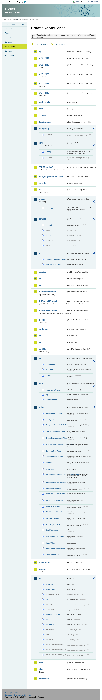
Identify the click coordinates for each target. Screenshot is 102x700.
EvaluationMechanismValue (56, 438)
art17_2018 (44, 93)
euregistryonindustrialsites (51, 176)
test (40, 578)
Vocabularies (10, 47)
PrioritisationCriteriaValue (55, 512)
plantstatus (50, 369)
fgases (42, 199)
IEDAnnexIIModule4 (48, 310)
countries (49, 208)
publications (44, 562)
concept (49, 225)
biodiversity (44, 102)
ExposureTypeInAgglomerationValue (56, 444)
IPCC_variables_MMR (54, 264)
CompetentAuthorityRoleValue (56, 425)
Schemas (8, 42)
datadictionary (45, 122)
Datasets (8, 29)
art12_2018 (44, 65)
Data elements (10, 38)
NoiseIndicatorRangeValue (56, 482)
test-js (48, 619)
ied (40, 285)
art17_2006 (44, 74)
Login (77, 1)
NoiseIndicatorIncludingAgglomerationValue (56, 474)
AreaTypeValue (51, 420)
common (43, 115)
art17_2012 (44, 83)
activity (48, 152)
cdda (41, 109)
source (48, 235)
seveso (42, 569)
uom (41, 663)
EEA (15, 2)
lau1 (41, 336)
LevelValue (50, 469)
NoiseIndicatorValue (53, 489)
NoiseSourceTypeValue (54, 500)
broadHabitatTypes (53, 390)
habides (42, 272)
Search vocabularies (41, 44)
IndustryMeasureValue (54, 456)
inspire (42, 320)
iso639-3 (49, 463)
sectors (48, 376)
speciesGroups (51, 399)
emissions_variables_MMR (56, 260)
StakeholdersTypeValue (55, 536)
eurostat (43, 183)
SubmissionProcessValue (55, 548)
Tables (7, 33)
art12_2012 (44, 58)
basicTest (49, 585)
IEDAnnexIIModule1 (48, 292)
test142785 (50, 624)
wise (41, 669)
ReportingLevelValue (54, 525)
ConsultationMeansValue (55, 431)
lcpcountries (50, 364)
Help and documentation (14, 24)
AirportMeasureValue (54, 413)
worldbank (44, 679)
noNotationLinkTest (53, 614)
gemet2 (42, 219)
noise (41, 407)
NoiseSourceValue (53, 507)
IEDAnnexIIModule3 (48, 301)
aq (40, 52)
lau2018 (42, 349)
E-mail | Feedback (12, 693)
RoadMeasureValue (53, 530)
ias (40, 279)
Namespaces (10, 55)
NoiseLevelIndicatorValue (55, 494)
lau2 (41, 342)
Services (8, 51)
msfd (41, 384)
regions (48, 395)
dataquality (44, 129)
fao (40, 190)
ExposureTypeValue (53, 451)
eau (47, 599)
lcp (40, 358)
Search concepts (59, 44)
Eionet (15, 19)
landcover (43, 329)
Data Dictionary (23, 19)
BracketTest (50, 589)
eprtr (41, 143)
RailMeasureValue (52, 518)
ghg (40, 253)
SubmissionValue (52, 555)
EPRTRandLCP (46, 167)
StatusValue (50, 543)
